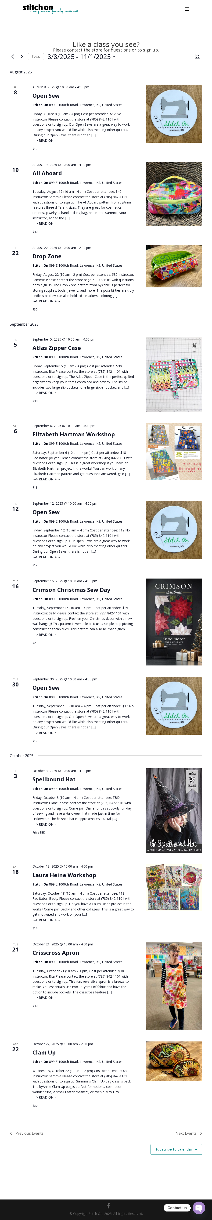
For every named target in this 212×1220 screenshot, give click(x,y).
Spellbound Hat (53, 779)
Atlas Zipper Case (56, 348)
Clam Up (44, 1052)
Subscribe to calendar (173, 1149)
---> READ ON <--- (46, 140)
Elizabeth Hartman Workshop (73, 434)
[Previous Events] (12, 56)
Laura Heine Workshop (64, 875)
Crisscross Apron (55, 952)
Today (36, 57)
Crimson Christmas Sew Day (71, 589)
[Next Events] (22, 56)
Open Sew (46, 95)
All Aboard (47, 173)
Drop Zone (46, 256)
